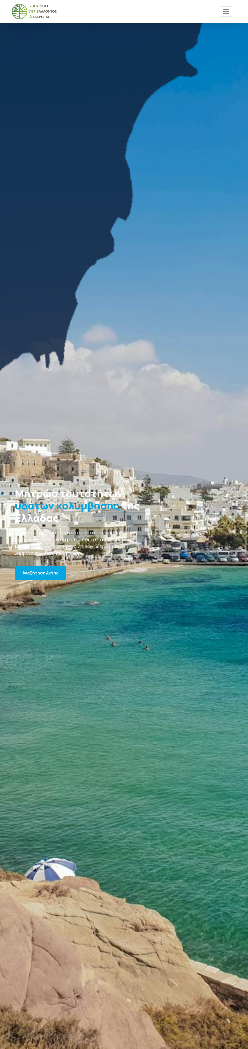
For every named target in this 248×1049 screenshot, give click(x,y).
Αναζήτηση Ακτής (40, 573)
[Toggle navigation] (226, 11)
